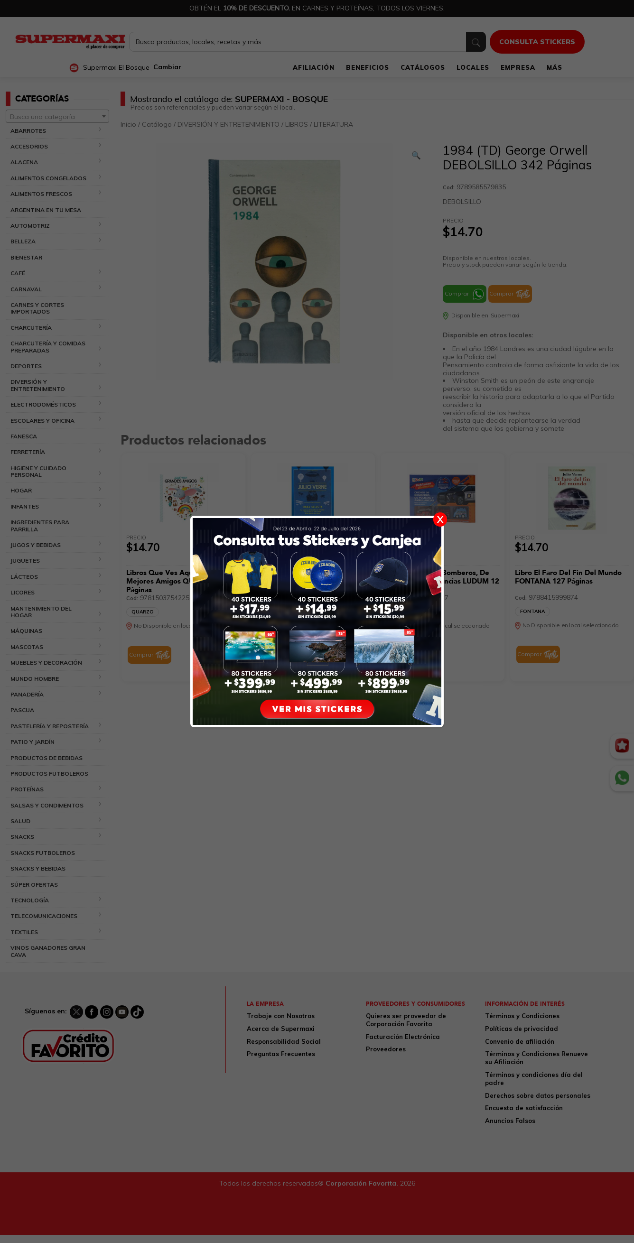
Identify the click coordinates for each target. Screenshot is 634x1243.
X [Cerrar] (440, 519)
